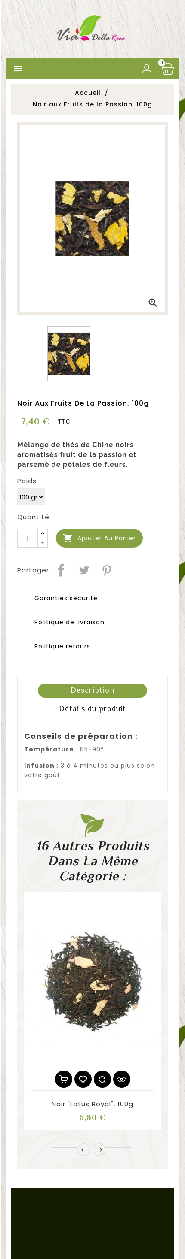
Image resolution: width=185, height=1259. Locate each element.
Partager (61, 570)
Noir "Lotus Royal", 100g (92, 1103)
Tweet (83, 570)
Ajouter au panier (99, 538)
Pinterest (106, 570)
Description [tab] (92, 690)
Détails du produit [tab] (92, 708)
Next (98, 1149)
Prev (83, 1149)
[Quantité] (27, 538)
